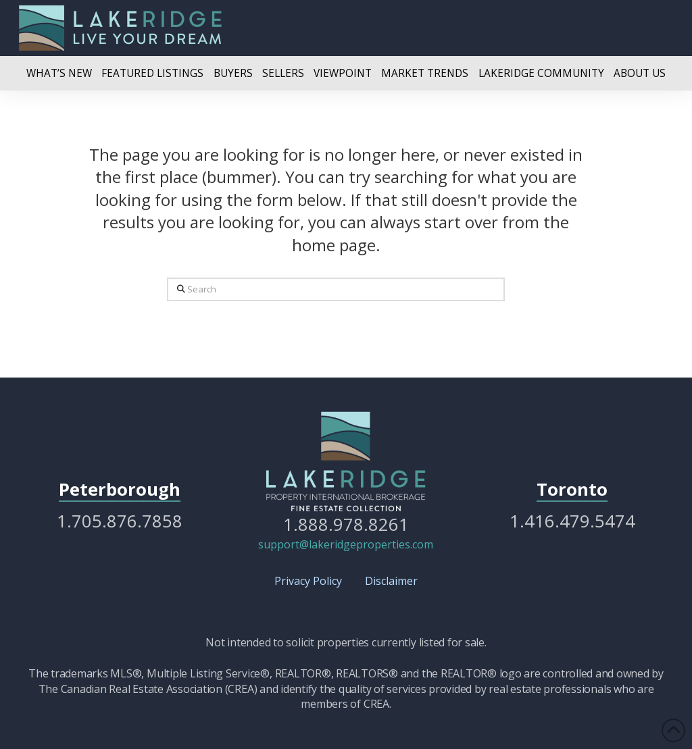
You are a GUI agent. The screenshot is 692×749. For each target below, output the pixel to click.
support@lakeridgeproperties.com (345, 544)
